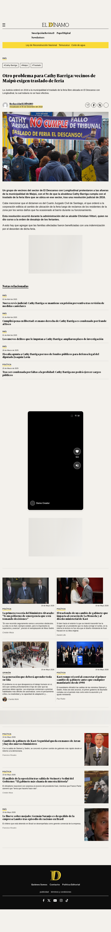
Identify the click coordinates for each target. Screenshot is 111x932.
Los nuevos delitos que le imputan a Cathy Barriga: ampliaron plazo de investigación (52, 339)
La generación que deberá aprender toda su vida (27, 678)
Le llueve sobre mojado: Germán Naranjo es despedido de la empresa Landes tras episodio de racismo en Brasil (38, 817)
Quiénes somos (39, 884)
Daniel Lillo (61, 635)
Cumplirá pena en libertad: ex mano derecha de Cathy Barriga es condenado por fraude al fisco (54, 322)
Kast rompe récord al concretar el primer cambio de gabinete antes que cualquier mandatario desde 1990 (81, 679)
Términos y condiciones (61, 892)
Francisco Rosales (9, 755)
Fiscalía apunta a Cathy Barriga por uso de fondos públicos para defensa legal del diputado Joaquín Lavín (50, 355)
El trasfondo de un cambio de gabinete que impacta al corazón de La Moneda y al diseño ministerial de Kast (82, 616)
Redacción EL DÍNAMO (21, 103)
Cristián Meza (8, 633)
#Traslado (36, 65)
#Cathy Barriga (10, 65)
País (4, 58)
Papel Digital (64, 33)
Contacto (55, 884)
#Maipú (24, 65)
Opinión (6, 673)
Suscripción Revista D (43, 33)
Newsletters (38, 37)
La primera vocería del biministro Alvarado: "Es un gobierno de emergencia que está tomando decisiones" (28, 616)
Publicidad (44, 892)
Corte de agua (78, 45)
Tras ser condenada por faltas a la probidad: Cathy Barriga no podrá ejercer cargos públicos (51, 373)
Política (6, 365)
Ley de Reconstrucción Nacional (41, 45)
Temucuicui (64, 45)
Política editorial (71, 884)
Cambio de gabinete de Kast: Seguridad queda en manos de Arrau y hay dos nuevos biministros (41, 742)
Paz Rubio (61, 699)
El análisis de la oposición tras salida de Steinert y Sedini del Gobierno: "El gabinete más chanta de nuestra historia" (38, 780)
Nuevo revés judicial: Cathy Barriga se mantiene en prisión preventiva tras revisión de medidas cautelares (53, 304)
